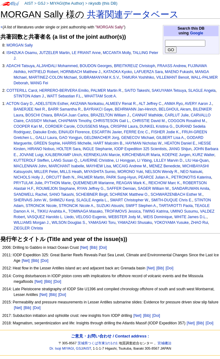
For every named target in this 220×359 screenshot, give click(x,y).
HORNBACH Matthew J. (80, 72)
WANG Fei (39, 83)
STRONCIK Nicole (41, 206)
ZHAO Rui (199, 222)
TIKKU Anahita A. (51, 211)
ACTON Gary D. (19, 103)
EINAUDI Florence (73, 132)
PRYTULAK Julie (28, 183)
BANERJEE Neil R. (30, 109)
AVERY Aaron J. (198, 103)
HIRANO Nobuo (41, 149)
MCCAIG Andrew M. (130, 166)
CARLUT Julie (176, 115)
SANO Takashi (61, 194)
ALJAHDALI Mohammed (57, 66)
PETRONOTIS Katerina (191, 177)
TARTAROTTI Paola (175, 206)
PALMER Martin (91, 177)
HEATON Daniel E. (180, 143)
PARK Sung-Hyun (121, 177)
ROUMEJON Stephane (55, 188)
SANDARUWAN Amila (190, 188)
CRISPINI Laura (124, 126)
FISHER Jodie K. (165, 132)
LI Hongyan (125, 160)
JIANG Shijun (180, 149)
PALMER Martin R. (106, 90)
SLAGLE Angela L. (92, 200)
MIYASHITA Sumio (99, 172)
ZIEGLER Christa (28, 228)
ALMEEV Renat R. (121, 103)
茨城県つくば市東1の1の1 (98, 343)
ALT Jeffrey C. (150, 103)
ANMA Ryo (173, 103)
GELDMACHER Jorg (101, 137)
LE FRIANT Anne (86, 53)
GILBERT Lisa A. (170, 137)
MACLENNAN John (30, 166)
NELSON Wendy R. (161, 172)
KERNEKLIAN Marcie (102, 155)
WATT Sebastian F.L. (64, 96)
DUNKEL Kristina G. (156, 126)
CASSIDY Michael (41, 121)
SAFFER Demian (121, 188)
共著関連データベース (133, 14)
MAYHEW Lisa (98, 166)
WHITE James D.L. (190, 217)
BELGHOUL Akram (175, 109)
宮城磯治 (164, 343)
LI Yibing (144, 160)
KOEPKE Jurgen (176, 155)
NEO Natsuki (191, 172)
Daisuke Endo (44, 132)
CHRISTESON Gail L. (111, 121)
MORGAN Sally (20, 45)
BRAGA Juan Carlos (71, 115)
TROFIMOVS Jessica (122, 211)
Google (196, 33)
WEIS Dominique (157, 217)
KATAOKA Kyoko (117, 72)
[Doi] (103, 247)
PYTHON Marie (57, 183)
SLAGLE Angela (201, 90)
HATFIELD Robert (43, 72)
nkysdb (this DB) (103, 3)
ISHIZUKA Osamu (22, 53)
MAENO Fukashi (179, 72)
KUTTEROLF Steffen (31, 160)
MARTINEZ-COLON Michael (53, 77)
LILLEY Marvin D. (168, 160)
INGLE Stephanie (97, 149)
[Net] (84, 247)
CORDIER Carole (60, 126)
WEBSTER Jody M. (125, 217)
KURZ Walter (203, 155)
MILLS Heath (71, 172)
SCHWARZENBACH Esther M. (176, 194)
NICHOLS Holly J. (29, 177)
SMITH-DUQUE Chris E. (171, 200)
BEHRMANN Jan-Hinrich (136, 109)
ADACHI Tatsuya (20, 66)
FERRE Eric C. (136, 132)
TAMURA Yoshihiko (138, 77)
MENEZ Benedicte (164, 166)
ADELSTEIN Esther (51, 103)
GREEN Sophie (47, 143)
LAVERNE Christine (97, 160)
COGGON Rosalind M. (187, 121)
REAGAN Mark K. (131, 183)
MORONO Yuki (130, 172)
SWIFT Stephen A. (141, 206)
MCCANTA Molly (117, 53)
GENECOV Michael (137, 137)
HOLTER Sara (69, 149)
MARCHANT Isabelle (66, 166)
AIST (28, 3)
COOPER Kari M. (28, 126)
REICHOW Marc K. (164, 183)
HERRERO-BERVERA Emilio (64, 90)
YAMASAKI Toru (102, 222)
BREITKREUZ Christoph (134, 66)
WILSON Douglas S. (69, 222)
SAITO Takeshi (136, 90)
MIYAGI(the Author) (67, 3)
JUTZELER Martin (54, 53)
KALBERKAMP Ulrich (63, 155)
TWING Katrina (155, 211)
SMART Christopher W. (129, 200)
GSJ (41, 3)
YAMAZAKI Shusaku (135, 222)
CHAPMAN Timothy (74, 121)
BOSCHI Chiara (38, 115)
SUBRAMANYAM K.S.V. (99, 77)
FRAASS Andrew (171, 66)
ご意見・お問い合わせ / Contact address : (110, 336)
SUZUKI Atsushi (109, 206)
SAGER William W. (154, 188)
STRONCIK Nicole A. (76, 206)
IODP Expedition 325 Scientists (140, 149)
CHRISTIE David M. (149, 121)
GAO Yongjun (70, 137)
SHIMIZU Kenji (61, 200)
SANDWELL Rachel (30, 194)
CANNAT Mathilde (147, 115)
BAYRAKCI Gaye (98, 109)
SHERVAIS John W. (30, 200)
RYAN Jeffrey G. (91, 188)
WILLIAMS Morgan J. (32, 222)
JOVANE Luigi (31, 155)
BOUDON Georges (96, 66)
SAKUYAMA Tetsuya (169, 90)
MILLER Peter (46, 172)
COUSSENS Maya (92, 126)
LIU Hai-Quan (197, 160)
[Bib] (93, 247)
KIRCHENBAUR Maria (141, 155)
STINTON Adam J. (29, 96)
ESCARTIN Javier (107, 132)
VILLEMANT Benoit (172, 77)
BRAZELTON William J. (110, 115)
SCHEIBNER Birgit (92, 194)
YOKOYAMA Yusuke (171, 222)
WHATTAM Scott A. (100, 96)
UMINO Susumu (184, 211)
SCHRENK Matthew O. (129, 194)
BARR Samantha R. (65, 109)
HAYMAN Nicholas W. (143, 143)
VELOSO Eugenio (91, 217)
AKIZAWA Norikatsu (86, 103)
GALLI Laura (46, 137)
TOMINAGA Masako (85, 211)
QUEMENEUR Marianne (93, 183)
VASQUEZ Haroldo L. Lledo (50, 217)
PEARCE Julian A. (153, 177)
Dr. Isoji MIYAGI (62, 348)
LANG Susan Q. (64, 160)
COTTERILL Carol (22, 90)
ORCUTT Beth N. (60, 177)
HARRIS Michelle (76, 143)
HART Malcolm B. (108, 143)
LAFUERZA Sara (148, 72)
